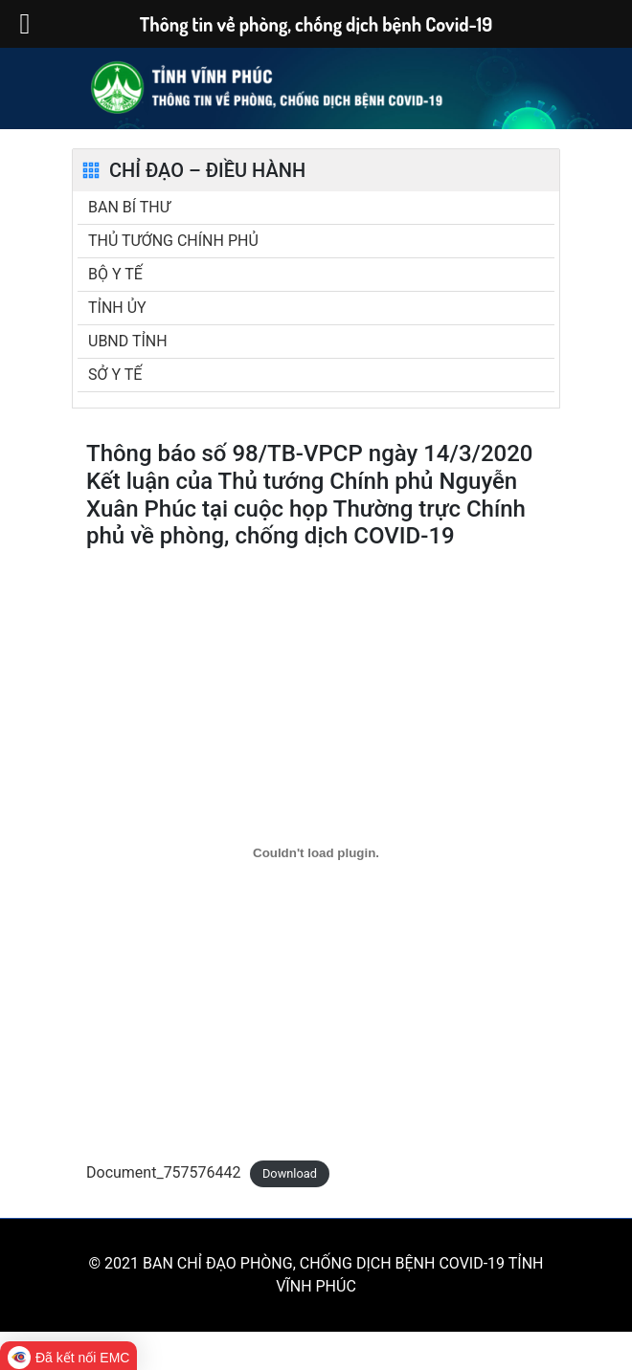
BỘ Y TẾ (115, 274)
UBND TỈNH (128, 341)
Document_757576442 (163, 1172)
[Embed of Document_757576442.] (316, 852)
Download (289, 1173)
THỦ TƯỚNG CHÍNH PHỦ (173, 241)
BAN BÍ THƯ (129, 207)
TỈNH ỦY (117, 307)
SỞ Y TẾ (115, 374)
